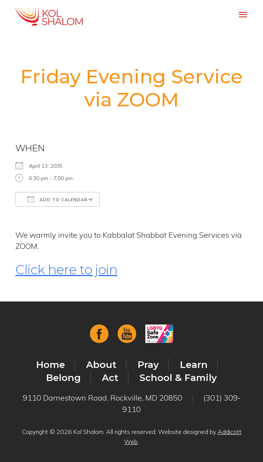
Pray (148, 364)
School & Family (178, 377)
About (101, 364)
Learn (194, 364)
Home (50, 364)
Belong (63, 377)
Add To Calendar (57, 199)
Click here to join (66, 270)
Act (110, 377)
